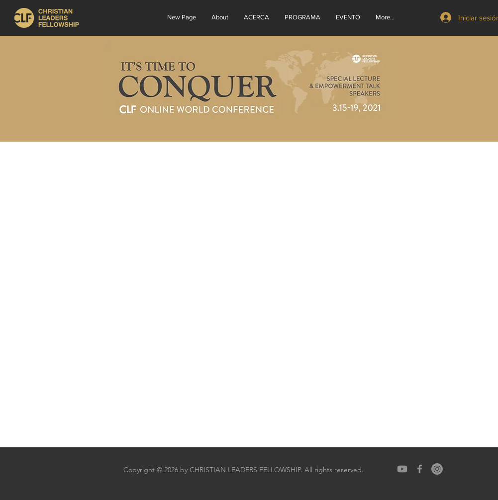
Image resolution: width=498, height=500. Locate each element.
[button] (256, 17)
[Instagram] (437, 469)
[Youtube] (402, 469)
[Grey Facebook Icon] (419, 469)
